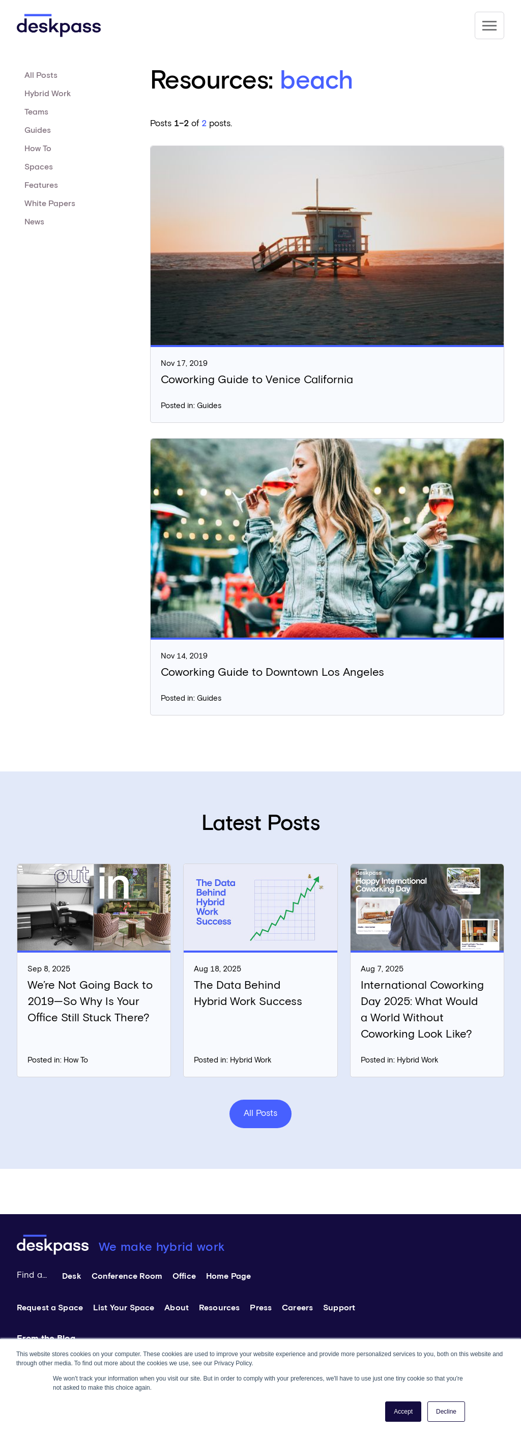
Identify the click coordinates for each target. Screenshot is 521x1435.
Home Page (228, 1276)
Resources (219, 1308)
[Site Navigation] (489, 25)
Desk (71, 1276)
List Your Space (123, 1308)
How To (37, 149)
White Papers (49, 203)
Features (41, 185)
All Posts (40, 75)
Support (339, 1308)
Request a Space (50, 1308)
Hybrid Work (47, 94)
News (34, 222)
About (176, 1308)
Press (261, 1308)
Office (184, 1276)
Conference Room (127, 1276)
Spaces (38, 167)
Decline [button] (446, 1411)
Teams (36, 112)
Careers (297, 1308)
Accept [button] (403, 1411)
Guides (37, 130)
